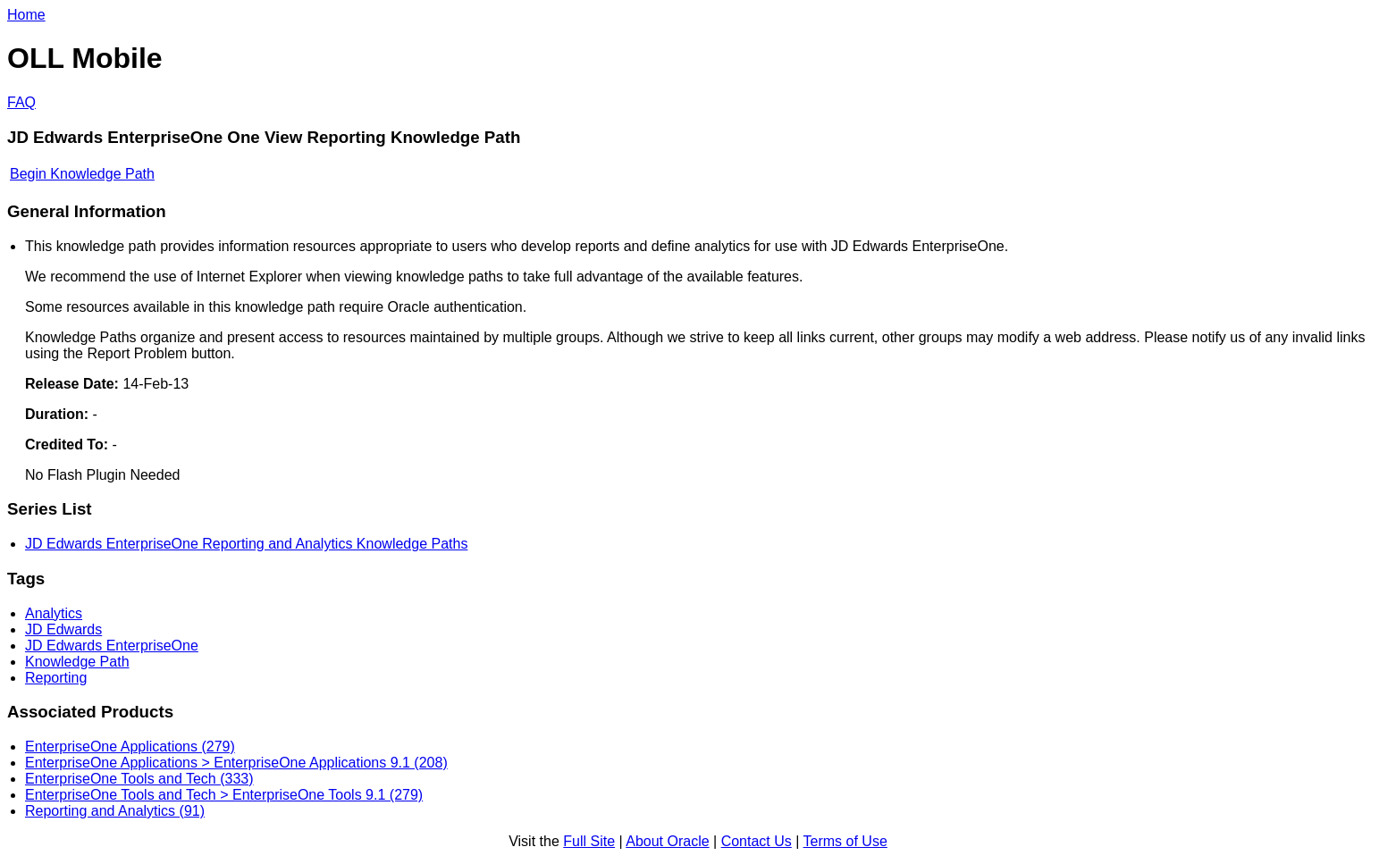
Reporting (56, 677)
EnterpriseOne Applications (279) (130, 746)
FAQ (21, 102)
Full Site (589, 841)
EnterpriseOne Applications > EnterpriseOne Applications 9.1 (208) (236, 762)
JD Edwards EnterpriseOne (111, 645)
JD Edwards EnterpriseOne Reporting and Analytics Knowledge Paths (246, 543)
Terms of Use (845, 841)
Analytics (53, 613)
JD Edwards (63, 629)
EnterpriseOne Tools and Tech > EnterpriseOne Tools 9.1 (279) (224, 794)
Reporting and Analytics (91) (115, 810)
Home (26, 14)
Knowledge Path (77, 661)
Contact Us (756, 841)
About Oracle (667, 841)
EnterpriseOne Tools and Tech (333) (139, 778)
